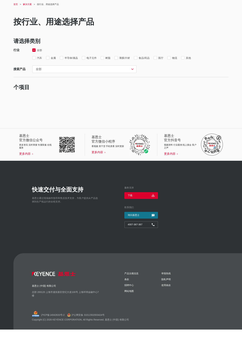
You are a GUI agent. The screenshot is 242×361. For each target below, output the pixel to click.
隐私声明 (166, 310)
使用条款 (166, 316)
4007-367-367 (219, 5)
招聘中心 (176, 5)
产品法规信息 (131, 304)
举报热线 (166, 304)
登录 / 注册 (161, 5)
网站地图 (129, 322)
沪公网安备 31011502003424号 (86, 346)
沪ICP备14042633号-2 (53, 346)
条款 (126, 310)
